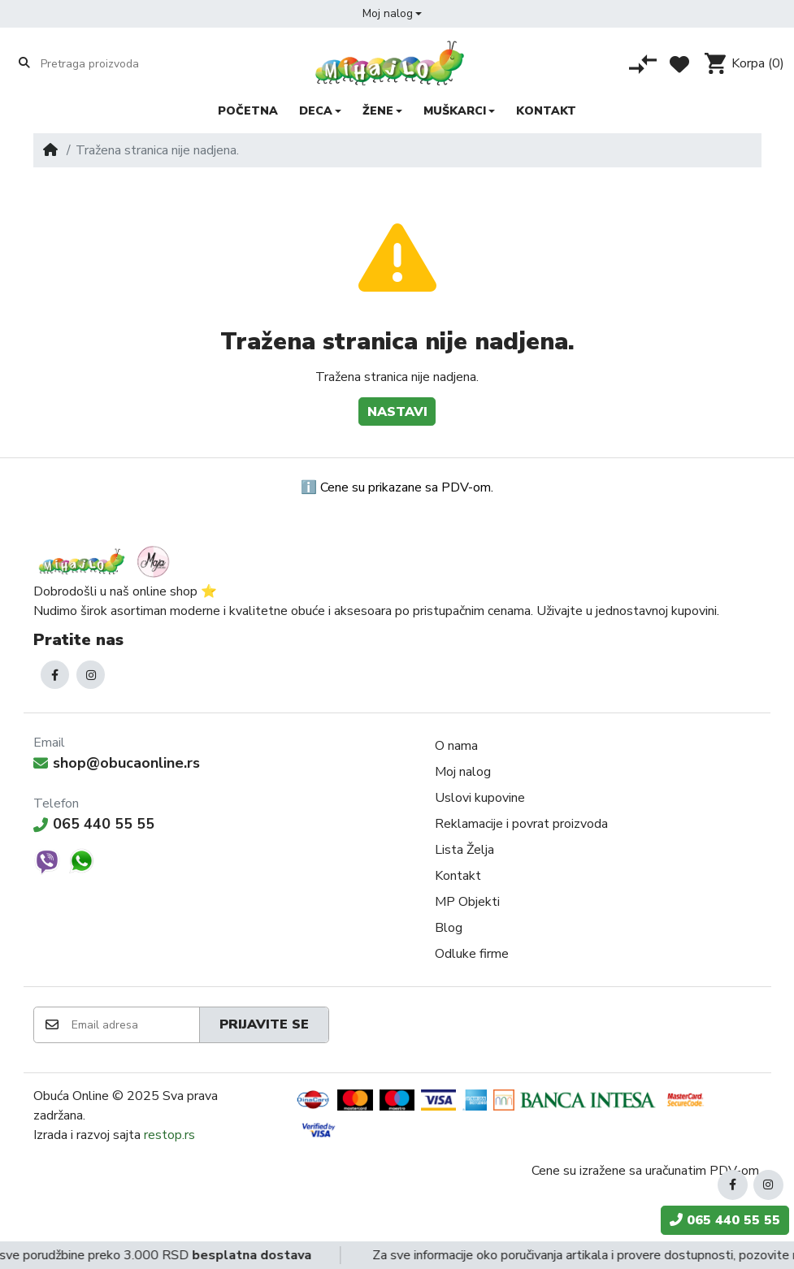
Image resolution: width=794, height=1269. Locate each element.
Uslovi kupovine (480, 798)
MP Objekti (467, 902)
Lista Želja (464, 850)
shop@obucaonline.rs (116, 763)
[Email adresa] (134, 1024)
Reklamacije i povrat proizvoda (521, 824)
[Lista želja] (679, 64)
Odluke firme (472, 954)
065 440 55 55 (93, 824)
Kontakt (458, 876)
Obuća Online (71, 1096)
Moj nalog (463, 772)
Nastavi (397, 412)
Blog (448, 928)
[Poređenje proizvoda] (643, 64)
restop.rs (169, 1135)
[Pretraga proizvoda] (103, 63)
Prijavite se (264, 1024)
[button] (392, 14)
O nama (456, 746)
